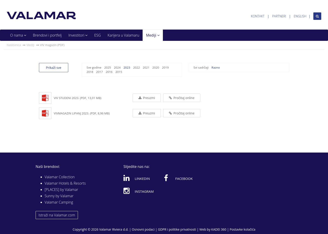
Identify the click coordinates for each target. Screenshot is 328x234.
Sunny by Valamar (59, 195)
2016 (109, 72)
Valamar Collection (60, 176)
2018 (90, 72)
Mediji (152, 35)
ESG (97, 35)
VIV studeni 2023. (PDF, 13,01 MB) (77, 98)
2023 (126, 67)
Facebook (178, 177)
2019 (165, 67)
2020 (155, 67)
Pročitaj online (181, 98)
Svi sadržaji (201, 67)
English (300, 16)
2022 (136, 67)
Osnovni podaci (143, 229)
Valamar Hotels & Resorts (65, 183)
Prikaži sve (53, 67)
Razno (216, 67)
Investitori (78, 35)
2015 (118, 72)
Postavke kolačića (242, 229)
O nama (18, 35)
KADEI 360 (218, 229)
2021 (146, 67)
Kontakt (257, 16)
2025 (107, 67)
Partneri (279, 16)
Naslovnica (14, 45)
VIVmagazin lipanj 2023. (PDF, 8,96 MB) (82, 113)
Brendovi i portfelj (47, 35)
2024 (117, 67)
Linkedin (136, 177)
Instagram (138, 190)
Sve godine (94, 67)
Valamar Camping (59, 202)
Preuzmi (147, 98)
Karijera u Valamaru (123, 35)
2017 (99, 72)
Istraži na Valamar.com (57, 215)
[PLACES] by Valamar (61, 189)
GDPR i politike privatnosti (177, 229)
